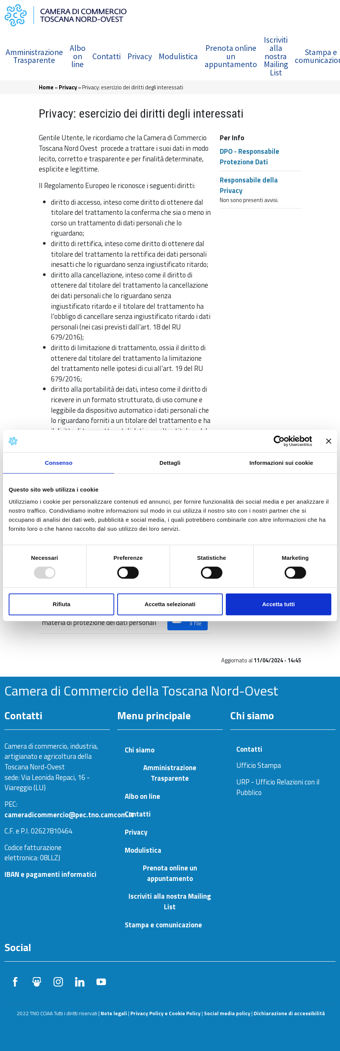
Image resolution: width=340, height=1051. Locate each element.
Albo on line (78, 56)
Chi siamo (140, 750)
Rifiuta (61, 604)
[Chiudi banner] (328, 441)
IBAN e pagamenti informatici (50, 874)
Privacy (139, 56)
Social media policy (227, 1013)
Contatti (106, 56)
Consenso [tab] (58, 463)
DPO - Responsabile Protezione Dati (249, 156)
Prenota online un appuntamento (231, 56)
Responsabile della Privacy (249, 185)
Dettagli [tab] (170, 463)
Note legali (114, 1013)
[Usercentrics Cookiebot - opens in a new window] (279, 441)
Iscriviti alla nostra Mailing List (276, 56)
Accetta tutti (278, 604)
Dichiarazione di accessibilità (289, 1013)
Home (46, 87)
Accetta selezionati (169, 604)
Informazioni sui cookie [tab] (281, 463)
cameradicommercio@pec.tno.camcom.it (69, 814)
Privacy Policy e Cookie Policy (165, 1013)
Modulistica (178, 56)
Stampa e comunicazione (163, 925)
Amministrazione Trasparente (34, 56)
